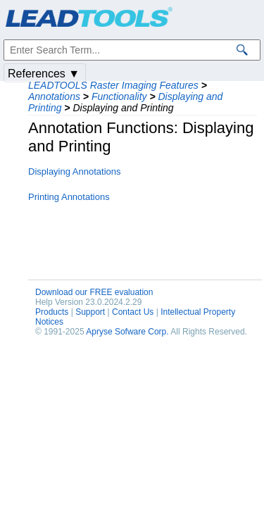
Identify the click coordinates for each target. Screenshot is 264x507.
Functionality (119, 96)
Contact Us (132, 312)
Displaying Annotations (74, 171)
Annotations (54, 96)
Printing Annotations (69, 197)
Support (90, 312)
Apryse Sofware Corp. (127, 332)
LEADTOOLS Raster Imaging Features (113, 85)
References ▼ (44, 74)
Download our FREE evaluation (94, 292)
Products (51, 312)
